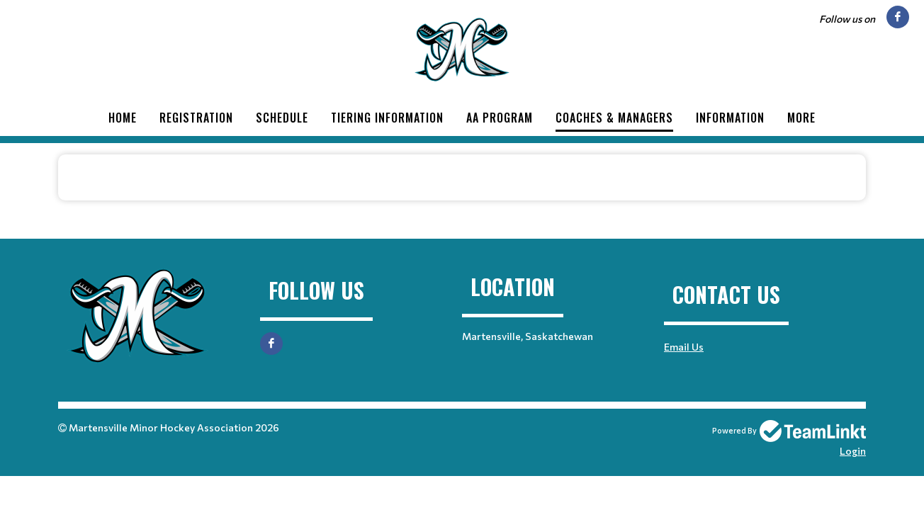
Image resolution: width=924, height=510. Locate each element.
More (801, 117)
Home (122, 117)
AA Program (499, 117)
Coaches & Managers (614, 117)
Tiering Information (387, 117)
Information (730, 117)
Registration (196, 117)
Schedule (282, 117)
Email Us (684, 347)
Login (853, 451)
